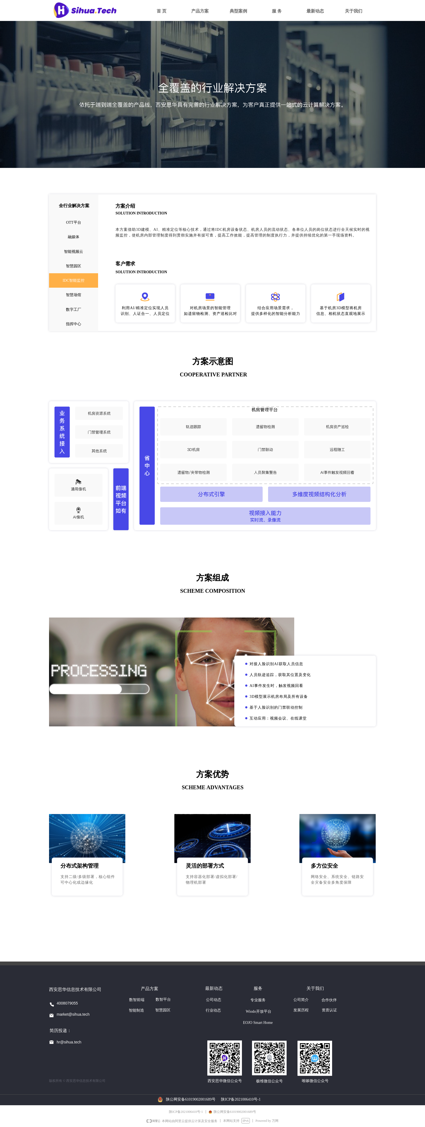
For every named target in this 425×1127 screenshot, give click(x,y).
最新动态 (315, 11)
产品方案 (200, 11)
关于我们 (353, 11)
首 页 (161, 11)
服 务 (277, 11)
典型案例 (238, 11)
